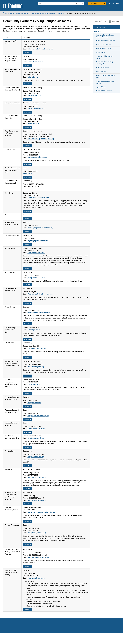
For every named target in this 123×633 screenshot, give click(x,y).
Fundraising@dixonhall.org (36, 477)
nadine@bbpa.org (33, 139)
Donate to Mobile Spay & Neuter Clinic (105, 76)
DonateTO (97, 31)
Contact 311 (114, 3)
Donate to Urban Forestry (103, 44)
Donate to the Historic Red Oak (105, 41)
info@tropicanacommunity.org (38, 415)
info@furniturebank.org (35, 457)
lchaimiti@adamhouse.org (36, 348)
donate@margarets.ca (35, 62)
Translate (114, 21)
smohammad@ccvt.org (35, 367)
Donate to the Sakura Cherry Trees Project (104, 63)
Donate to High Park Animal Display (104, 57)
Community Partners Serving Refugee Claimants (105, 36)
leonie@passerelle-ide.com (37, 157)
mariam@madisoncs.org (36, 428)
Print (105, 21)
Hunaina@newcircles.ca (35, 438)
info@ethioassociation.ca (36, 108)
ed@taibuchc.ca (33, 123)
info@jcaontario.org (34, 403)
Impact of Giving (101, 87)
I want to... (95, 3)
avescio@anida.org (34, 384)
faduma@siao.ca (33, 77)
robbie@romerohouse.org (36, 252)
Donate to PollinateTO (102, 68)
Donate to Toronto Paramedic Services (105, 82)
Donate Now (27, 52)
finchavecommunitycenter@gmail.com (41, 512)
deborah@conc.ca (33, 330)
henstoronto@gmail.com (36, 578)
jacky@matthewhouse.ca (36, 278)
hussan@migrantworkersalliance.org (40, 228)
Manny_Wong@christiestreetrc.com (40, 294)
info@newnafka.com (34, 95)
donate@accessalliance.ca (36, 500)
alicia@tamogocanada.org (36, 533)
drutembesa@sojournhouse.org (38, 312)
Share (98, 21)
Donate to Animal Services (104, 91)
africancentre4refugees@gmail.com (40, 49)
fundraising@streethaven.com (38, 197)
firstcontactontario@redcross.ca (38, 557)
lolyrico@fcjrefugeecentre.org (37, 241)
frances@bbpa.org (47, 139)
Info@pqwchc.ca (28, 173)
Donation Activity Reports (103, 48)
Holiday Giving (100, 52)
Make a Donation (101, 71)
